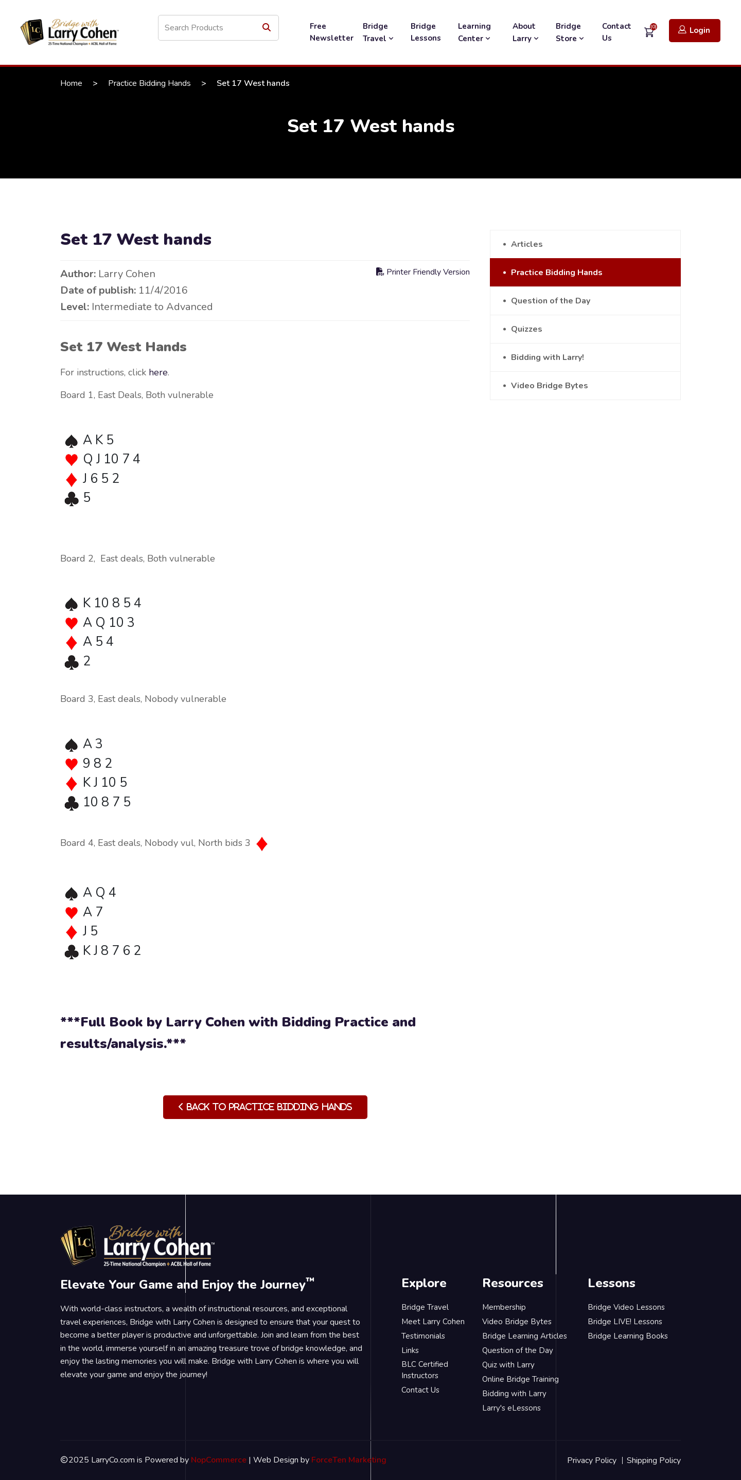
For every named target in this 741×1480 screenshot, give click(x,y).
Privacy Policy (591, 1460)
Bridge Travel (379, 32)
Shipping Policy (654, 1460)
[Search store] (218, 27)
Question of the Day (550, 300)
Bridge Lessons (426, 32)
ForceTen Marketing (348, 1460)
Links (410, 1350)
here (158, 372)
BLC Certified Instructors (424, 1370)
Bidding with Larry (514, 1393)
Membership (504, 1307)
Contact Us (616, 32)
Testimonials (423, 1336)
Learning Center (475, 32)
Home (71, 83)
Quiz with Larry (508, 1365)
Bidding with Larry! (547, 357)
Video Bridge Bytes (549, 385)
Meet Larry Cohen (433, 1321)
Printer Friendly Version (423, 272)
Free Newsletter (332, 32)
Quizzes (526, 329)
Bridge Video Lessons (626, 1307)
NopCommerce (218, 1460)
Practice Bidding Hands (149, 83)
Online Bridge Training (520, 1379)
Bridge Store (571, 32)
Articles (527, 244)
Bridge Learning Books (628, 1336)
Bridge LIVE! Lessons (625, 1321)
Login (694, 30)
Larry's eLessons (511, 1408)
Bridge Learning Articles (524, 1336)
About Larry (527, 32)
